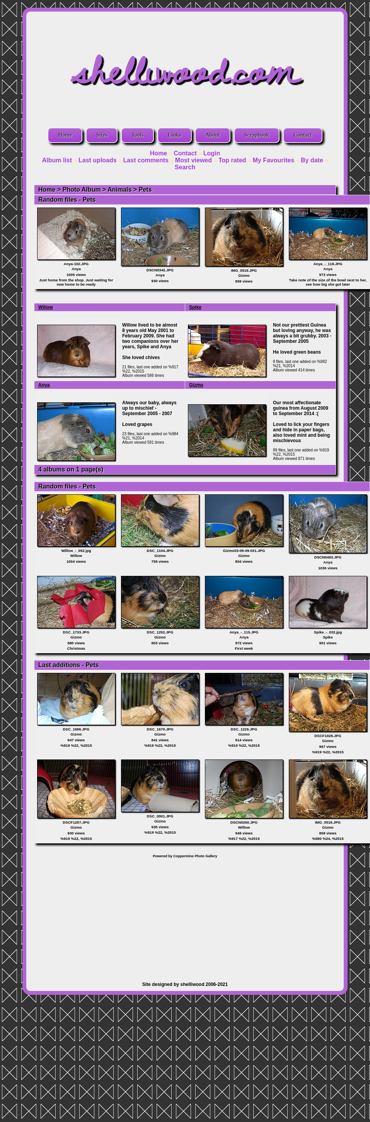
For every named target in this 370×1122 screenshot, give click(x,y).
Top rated (232, 160)
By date (312, 160)
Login (211, 153)
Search (185, 167)
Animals (119, 189)
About (212, 135)
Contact (302, 135)
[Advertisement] (185, 916)
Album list (57, 160)
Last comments (146, 160)
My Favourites (274, 160)
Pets (145, 189)
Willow (45, 307)
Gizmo (196, 385)
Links (174, 135)
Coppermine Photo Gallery (195, 856)
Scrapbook (256, 135)
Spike (195, 307)
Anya (43, 385)
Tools (137, 135)
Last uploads (97, 160)
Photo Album (82, 189)
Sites (101, 135)
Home (65, 135)
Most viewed (193, 160)
